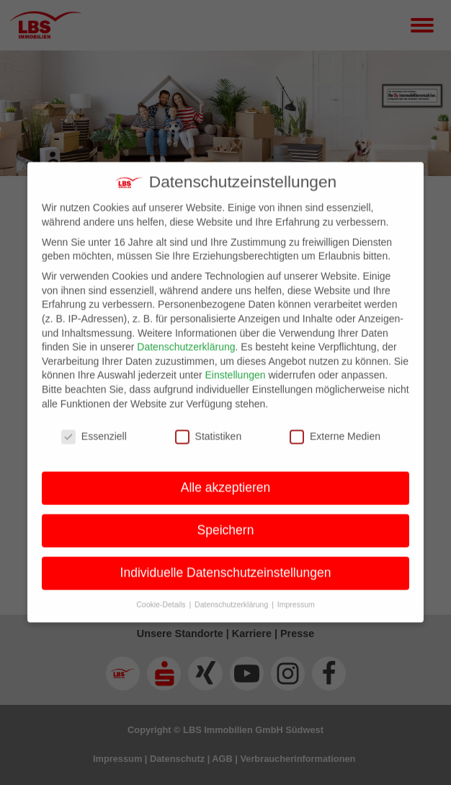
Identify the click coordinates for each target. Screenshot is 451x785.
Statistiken (208, 426)
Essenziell (94, 426)
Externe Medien (335, 426)
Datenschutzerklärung (186, 336)
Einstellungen (235, 364)
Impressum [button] (296, 593)
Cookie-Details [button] (161, 593)
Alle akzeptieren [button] (226, 477)
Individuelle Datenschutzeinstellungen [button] (225, 562)
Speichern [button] (225, 519)
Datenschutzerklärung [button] (232, 593)
